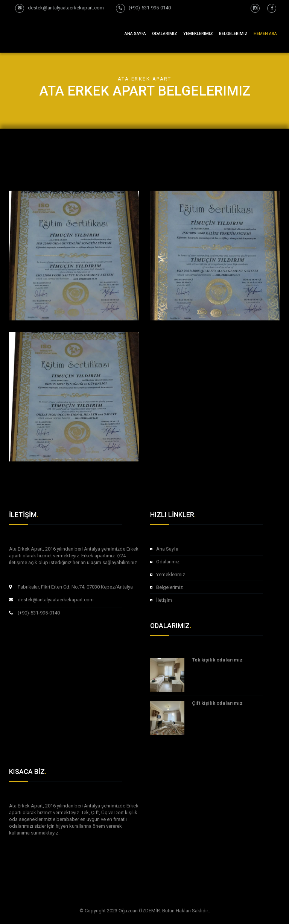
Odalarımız (167, 561)
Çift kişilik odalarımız (217, 703)
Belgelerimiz (233, 33)
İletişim (164, 600)
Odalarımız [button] (164, 33)
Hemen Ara (265, 33)
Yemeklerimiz (198, 33)
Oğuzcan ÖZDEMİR (139, 910)
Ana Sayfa (135, 33)
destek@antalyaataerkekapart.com (56, 599)
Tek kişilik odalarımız (217, 660)
